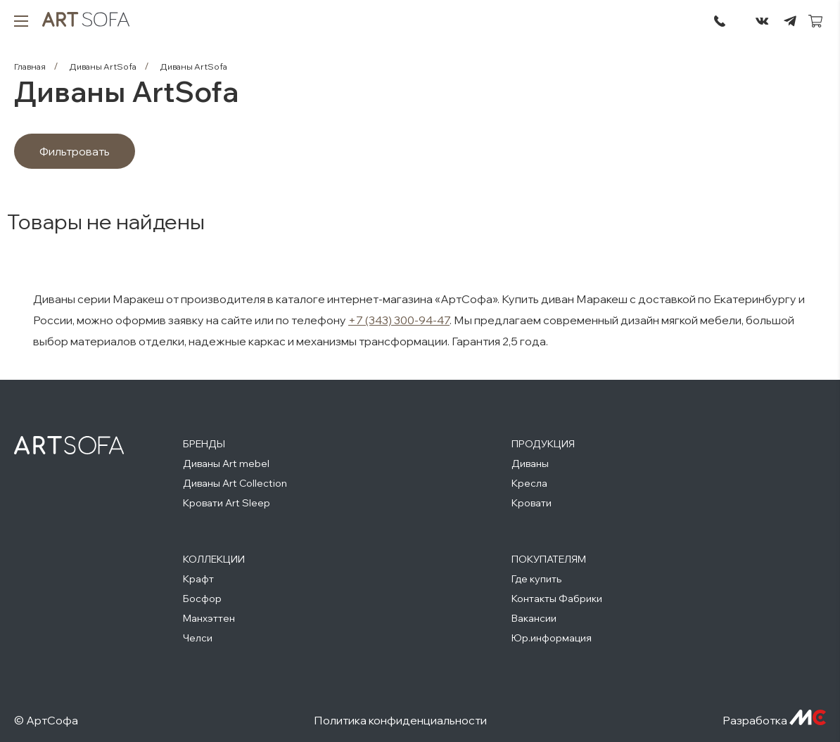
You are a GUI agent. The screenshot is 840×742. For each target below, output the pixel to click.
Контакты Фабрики (556, 598)
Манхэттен (209, 618)
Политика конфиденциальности (400, 720)
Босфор (202, 598)
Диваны (530, 463)
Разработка (774, 720)
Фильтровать (74, 151)
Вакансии (533, 618)
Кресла (529, 483)
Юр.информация (551, 638)
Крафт (198, 579)
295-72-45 (720, 21)
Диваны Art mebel (226, 463)
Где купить (536, 579)
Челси (197, 638)
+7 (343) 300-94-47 (399, 320)
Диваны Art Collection (235, 483)
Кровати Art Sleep (226, 503)
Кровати (531, 503)
